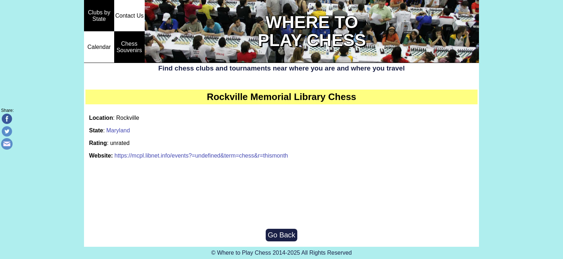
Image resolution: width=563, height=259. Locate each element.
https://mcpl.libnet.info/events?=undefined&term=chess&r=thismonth (201, 156)
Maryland (118, 130)
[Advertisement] (281, 194)
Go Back (282, 235)
